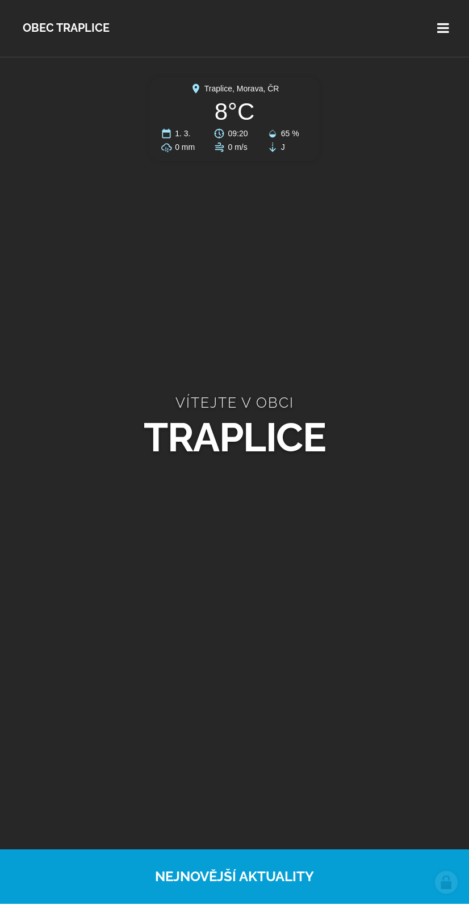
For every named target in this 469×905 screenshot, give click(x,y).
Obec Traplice (66, 28)
